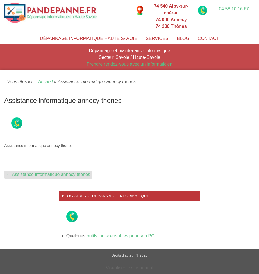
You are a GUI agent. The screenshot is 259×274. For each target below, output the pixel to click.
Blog (183, 38)
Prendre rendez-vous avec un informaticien (129, 64)
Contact (208, 38)
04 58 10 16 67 (234, 8)
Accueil (45, 81)
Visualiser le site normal (129, 267)
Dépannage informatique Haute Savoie (88, 38)
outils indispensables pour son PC (121, 235)
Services (157, 38)
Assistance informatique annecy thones (48, 174)
